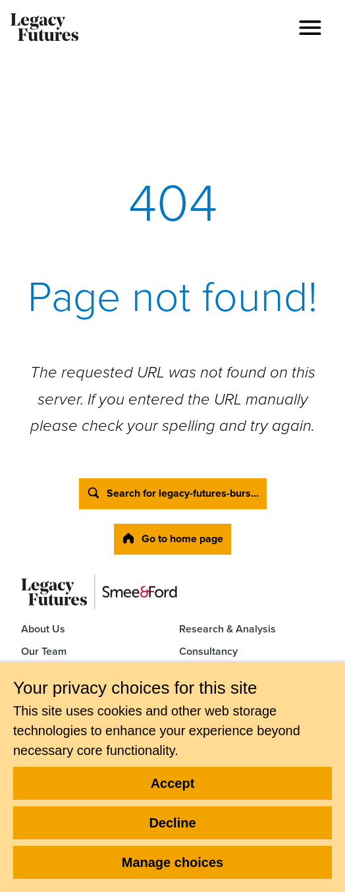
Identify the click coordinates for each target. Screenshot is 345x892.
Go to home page (172, 538)
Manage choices (173, 862)
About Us (43, 628)
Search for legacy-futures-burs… (173, 493)
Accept (173, 783)
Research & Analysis (227, 628)
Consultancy (208, 651)
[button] (310, 27)
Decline (172, 823)
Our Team (43, 651)
